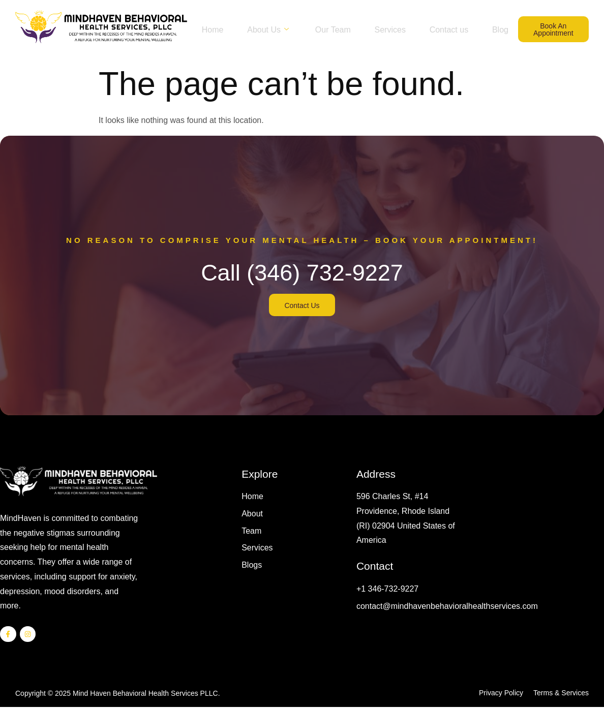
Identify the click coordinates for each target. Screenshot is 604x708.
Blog (353, 38)
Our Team (350, 20)
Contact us (469, 20)
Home (227, 20)
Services (409, 20)
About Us (285, 20)
